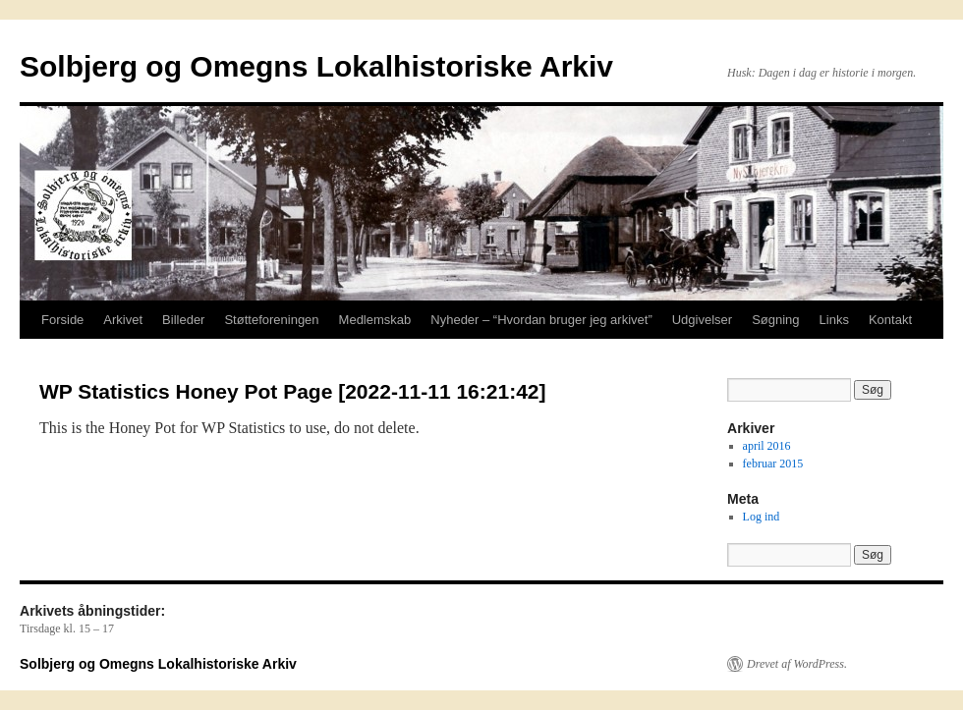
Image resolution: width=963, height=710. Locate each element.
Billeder (183, 319)
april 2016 (767, 446)
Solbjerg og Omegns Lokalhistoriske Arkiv (316, 66)
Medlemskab (375, 319)
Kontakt (890, 319)
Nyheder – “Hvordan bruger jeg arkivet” (540, 319)
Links (834, 319)
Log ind (761, 516)
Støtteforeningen (271, 319)
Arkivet (122, 319)
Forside (62, 319)
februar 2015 (773, 463)
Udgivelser (702, 319)
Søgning (775, 319)
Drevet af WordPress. (797, 664)
